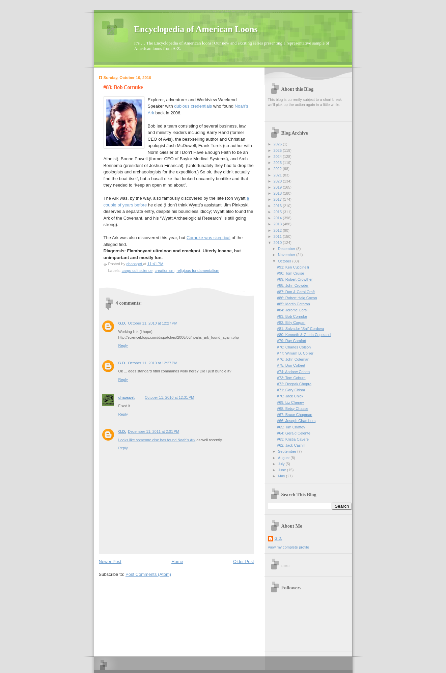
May (282, 476)
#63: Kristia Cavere (293, 439)
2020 (278, 181)
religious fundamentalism (197, 271)
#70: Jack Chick (290, 396)
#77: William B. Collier (295, 353)
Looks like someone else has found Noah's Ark (157, 440)
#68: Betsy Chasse (292, 408)
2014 (278, 218)
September (287, 451)
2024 (278, 157)
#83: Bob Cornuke (292, 316)
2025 (278, 150)
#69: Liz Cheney (290, 402)
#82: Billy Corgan (291, 322)
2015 (278, 212)
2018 (278, 193)
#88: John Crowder (292, 285)
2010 (278, 243)
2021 (278, 175)
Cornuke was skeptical (208, 237)
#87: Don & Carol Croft (296, 292)
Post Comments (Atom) (148, 574)
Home (177, 561)
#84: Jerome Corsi (292, 310)
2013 (278, 224)
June (282, 470)
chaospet (126, 397)
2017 (278, 199)
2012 (278, 230)
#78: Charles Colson (294, 347)
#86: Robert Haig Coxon (297, 298)
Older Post (243, 561)
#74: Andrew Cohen (293, 372)
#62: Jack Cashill (291, 445)
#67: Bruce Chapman (294, 415)
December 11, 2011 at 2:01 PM (153, 431)
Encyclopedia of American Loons (196, 29)
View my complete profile (288, 547)
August (284, 458)
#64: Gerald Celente (293, 433)
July (282, 464)
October (285, 261)
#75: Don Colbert (291, 365)
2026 (278, 144)
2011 (278, 236)
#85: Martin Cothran (293, 304)
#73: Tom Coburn (291, 378)
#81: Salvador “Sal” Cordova (300, 329)
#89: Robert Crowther (295, 279)
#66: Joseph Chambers (296, 421)
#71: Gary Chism (291, 390)
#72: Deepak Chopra (294, 384)
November (287, 255)
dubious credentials (193, 106)
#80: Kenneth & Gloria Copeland (304, 335)
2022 (278, 169)
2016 (278, 206)
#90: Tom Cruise (290, 273)
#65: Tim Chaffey (291, 427)
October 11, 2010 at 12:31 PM (169, 397)
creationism (164, 271)
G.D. (122, 323)
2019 (278, 187)
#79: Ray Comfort (291, 341)
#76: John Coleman (293, 359)
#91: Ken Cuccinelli (293, 267)
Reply (123, 345)
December (287, 249)
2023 (278, 163)
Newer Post (110, 561)
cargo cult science (137, 271)
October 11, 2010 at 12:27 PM (152, 323)
